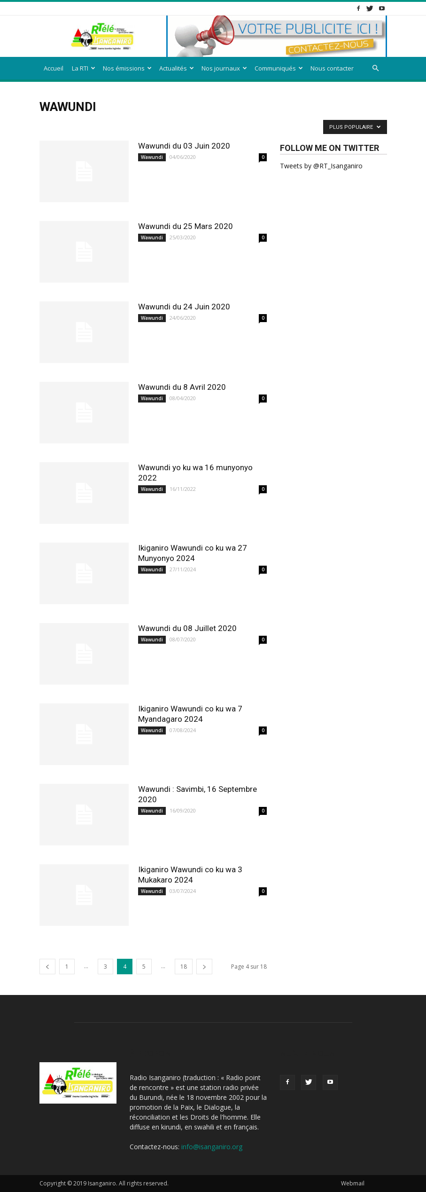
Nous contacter (332, 68)
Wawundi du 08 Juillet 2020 (187, 628)
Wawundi (152, 157)
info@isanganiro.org (211, 1146)
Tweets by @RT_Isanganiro (321, 165)
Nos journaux (224, 68)
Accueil (53, 68)
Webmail (352, 1183)
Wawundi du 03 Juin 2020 (184, 145)
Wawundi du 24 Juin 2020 (184, 306)
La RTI (83, 68)
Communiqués (279, 68)
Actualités (176, 68)
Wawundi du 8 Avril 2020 (182, 387)
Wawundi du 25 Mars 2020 (185, 226)
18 (183, 967)
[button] (375, 68)
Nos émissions (127, 68)
